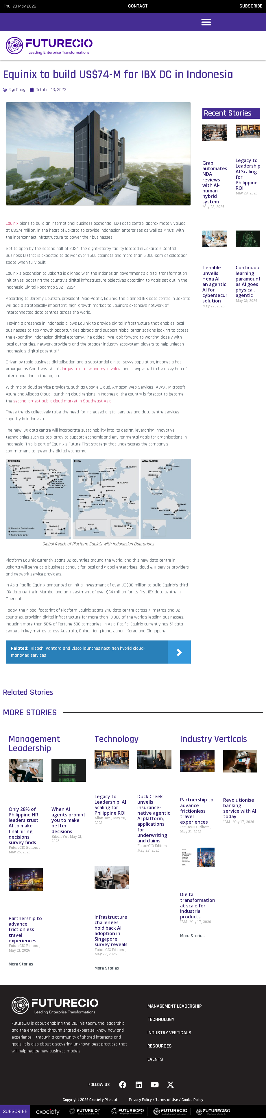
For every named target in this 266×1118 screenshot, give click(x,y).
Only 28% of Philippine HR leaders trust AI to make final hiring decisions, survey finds (23, 826)
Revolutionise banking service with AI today (239, 808)
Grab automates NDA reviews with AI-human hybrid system (214, 182)
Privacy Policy (140, 1099)
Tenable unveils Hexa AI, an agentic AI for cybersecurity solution (218, 284)
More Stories (21, 964)
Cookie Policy (192, 1099)
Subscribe (15, 1111)
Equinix (12, 223)
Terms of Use (166, 1099)
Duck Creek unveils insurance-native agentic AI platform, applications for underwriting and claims (153, 818)
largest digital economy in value (91, 369)
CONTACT (138, 6)
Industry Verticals (213, 739)
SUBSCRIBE (250, 6)
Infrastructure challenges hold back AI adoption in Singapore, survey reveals (111, 931)
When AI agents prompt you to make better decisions (68, 820)
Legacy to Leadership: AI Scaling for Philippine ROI (249, 174)
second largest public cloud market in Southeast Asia (62, 401)
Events (155, 1059)
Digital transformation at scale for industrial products (197, 905)
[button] (206, 22)
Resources (159, 1046)
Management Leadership (34, 743)
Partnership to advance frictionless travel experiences (25, 929)
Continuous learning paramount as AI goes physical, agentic (249, 281)
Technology (116, 739)
